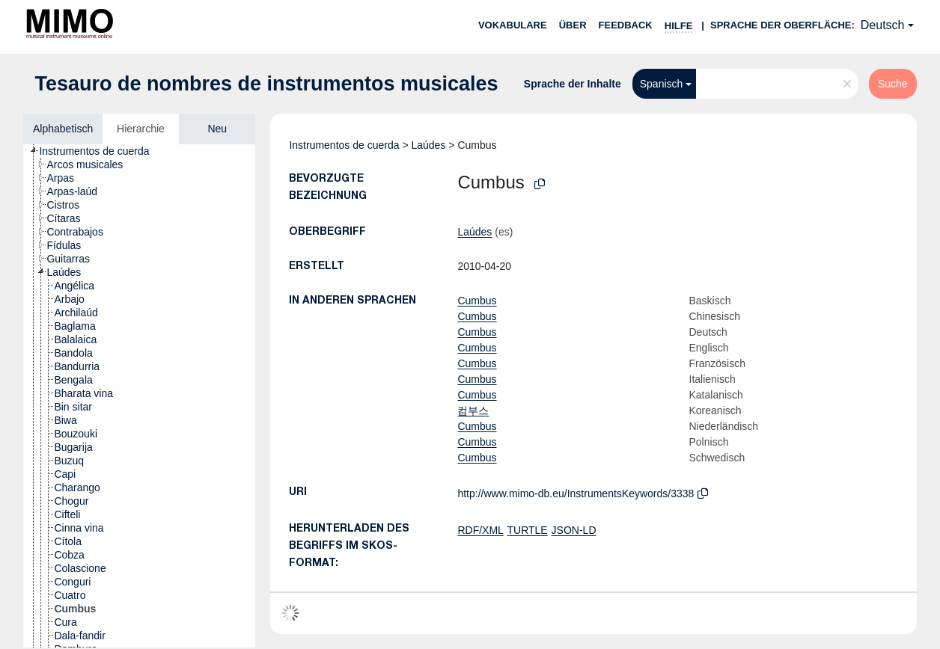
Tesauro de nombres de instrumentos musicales (266, 84)
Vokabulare (512, 25)
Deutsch (883, 25)
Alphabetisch (63, 129)
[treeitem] (100, 151)
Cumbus (476, 301)
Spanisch (661, 84)
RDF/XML (480, 530)
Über (573, 25)
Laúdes (428, 145)
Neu (217, 129)
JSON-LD (574, 530)
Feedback (626, 25)
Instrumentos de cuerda (344, 145)
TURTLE (527, 530)
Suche (893, 84)
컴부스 (473, 410)
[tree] (139, 396)
